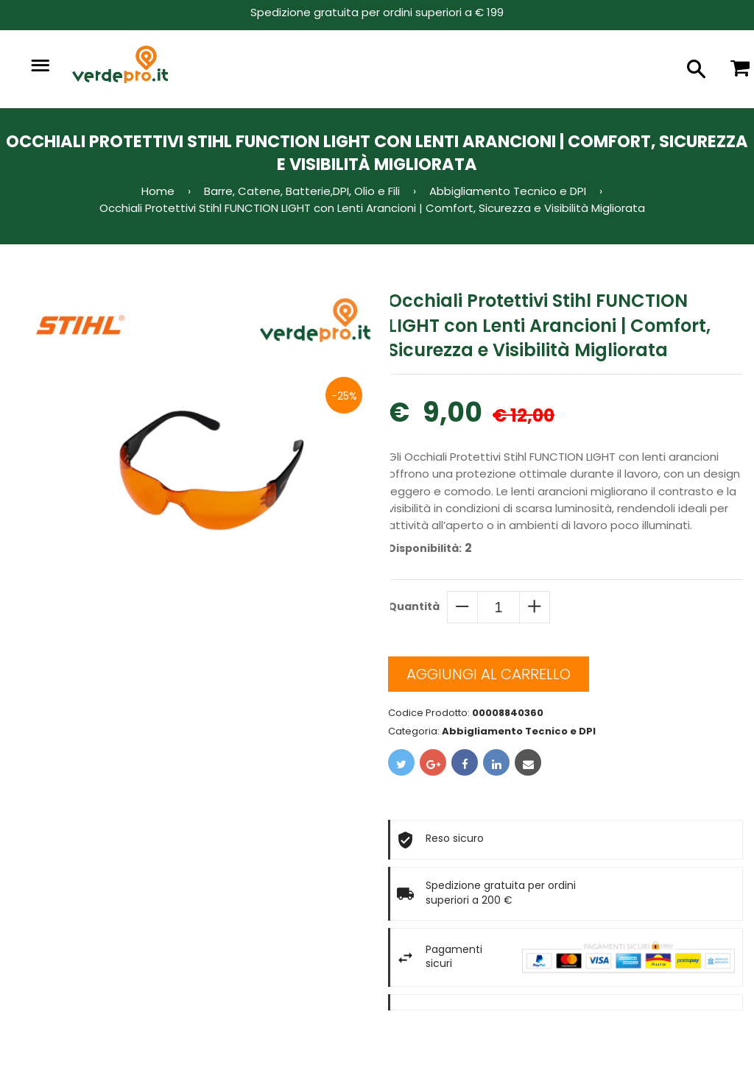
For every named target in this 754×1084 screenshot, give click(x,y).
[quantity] (498, 607)
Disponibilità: (425, 548)
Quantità (414, 606)
